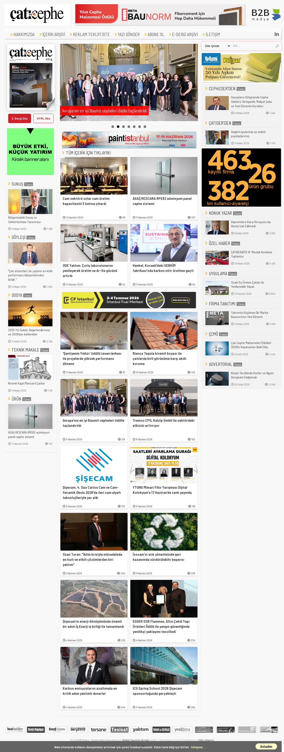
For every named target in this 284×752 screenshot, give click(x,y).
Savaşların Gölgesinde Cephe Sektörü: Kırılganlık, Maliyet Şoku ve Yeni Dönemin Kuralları (251, 101)
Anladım (266, 746)
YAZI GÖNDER (127, 34)
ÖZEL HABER (222, 243)
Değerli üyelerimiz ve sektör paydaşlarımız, (248, 134)
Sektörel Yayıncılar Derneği (135, 740)
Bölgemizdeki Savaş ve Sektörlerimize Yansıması (24, 220)
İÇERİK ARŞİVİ (51, 34)
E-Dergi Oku (20, 118)
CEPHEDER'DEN (225, 88)
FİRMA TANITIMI (225, 303)
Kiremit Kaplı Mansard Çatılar (26, 383)
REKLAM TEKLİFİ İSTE (89, 34)
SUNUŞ (20, 184)
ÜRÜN (19, 398)
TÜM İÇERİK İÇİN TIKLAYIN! (88, 152)
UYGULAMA (220, 273)
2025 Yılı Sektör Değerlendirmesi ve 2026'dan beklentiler (29, 332)
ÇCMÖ (216, 334)
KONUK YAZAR (223, 213)
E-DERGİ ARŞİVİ (183, 34)
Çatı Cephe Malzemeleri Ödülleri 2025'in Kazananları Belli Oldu (251, 345)
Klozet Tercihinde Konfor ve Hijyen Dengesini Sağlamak (252, 375)
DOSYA (19, 295)
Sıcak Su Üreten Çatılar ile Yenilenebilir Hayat (247, 285)
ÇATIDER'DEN (222, 123)
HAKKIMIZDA (22, 34)
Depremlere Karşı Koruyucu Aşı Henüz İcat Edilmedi (251, 224)
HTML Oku (43, 118)
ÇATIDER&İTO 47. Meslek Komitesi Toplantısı (251, 254)
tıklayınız (197, 747)
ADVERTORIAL (223, 364)
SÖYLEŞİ (21, 237)
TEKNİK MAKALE (28, 349)
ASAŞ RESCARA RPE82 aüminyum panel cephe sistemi (29, 435)
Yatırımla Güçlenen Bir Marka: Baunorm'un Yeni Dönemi (250, 315)
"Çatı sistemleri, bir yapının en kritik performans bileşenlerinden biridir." (30, 275)
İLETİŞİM (210, 34)
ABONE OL (153, 34)
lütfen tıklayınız (206, 740)
